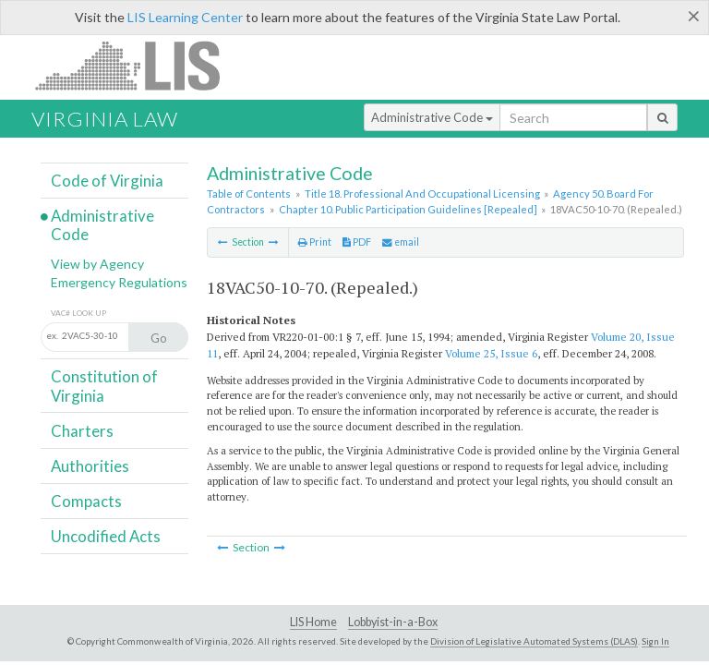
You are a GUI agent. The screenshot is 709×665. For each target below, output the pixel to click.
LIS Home (313, 622)
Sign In (655, 641)
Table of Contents (249, 193)
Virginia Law (104, 118)
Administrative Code (432, 117)
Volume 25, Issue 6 (491, 353)
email (400, 242)
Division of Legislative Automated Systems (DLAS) (534, 641)
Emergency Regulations (119, 282)
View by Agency (97, 264)
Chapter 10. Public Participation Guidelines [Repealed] (408, 209)
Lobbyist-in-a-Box (393, 622)
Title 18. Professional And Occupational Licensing (422, 193)
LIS (138, 65)
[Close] (694, 16)
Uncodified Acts (106, 536)
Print (314, 242)
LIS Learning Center (185, 17)
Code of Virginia (107, 180)
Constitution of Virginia (104, 386)
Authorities (90, 466)
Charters (82, 431)
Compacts (86, 501)
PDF (356, 242)
